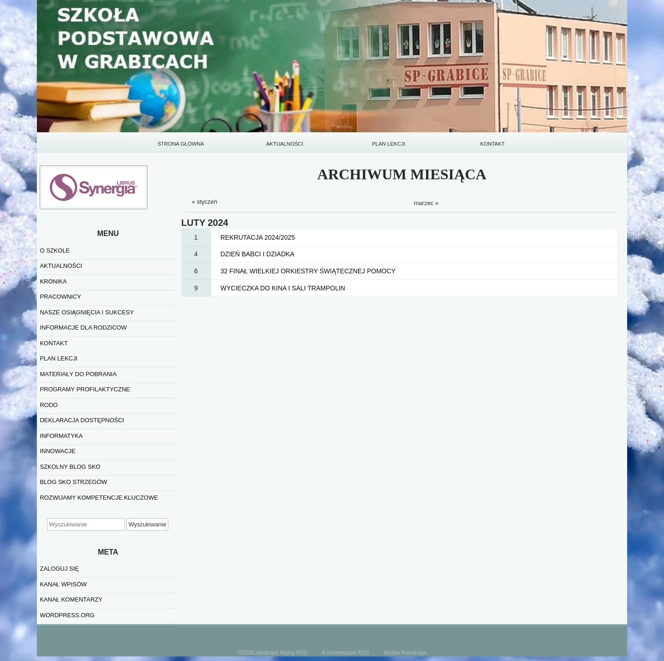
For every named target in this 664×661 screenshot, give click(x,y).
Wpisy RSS (294, 652)
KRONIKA (53, 281)
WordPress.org (67, 615)
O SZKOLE (55, 250)
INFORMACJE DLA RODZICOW (83, 327)
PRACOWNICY (60, 296)
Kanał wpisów (63, 584)
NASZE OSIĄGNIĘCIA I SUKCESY (87, 312)
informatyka (61, 435)
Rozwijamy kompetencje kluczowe (99, 497)
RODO (49, 404)
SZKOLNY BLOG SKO (70, 466)
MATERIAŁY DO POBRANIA (78, 374)
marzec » (426, 203)
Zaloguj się (59, 568)
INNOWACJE (58, 451)
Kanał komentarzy (71, 599)
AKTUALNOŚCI (284, 144)
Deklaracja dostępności (82, 420)
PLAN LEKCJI (388, 144)
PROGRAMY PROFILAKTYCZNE (85, 389)
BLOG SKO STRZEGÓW (73, 481)
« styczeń (204, 201)
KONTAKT (492, 144)
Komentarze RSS (348, 652)
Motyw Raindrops (405, 652)
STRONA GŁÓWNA (180, 144)
